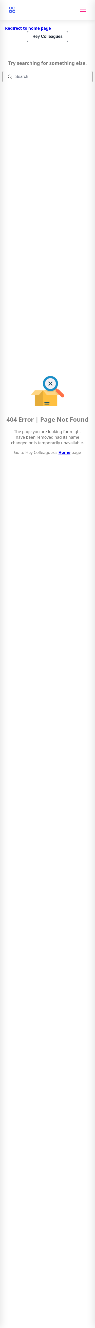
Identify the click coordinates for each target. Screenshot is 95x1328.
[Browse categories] (12, 10)
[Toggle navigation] (83, 10)
